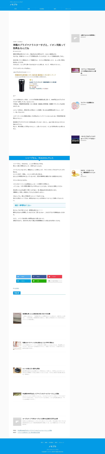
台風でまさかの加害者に (88, 35)
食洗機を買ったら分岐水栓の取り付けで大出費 (36, 314)
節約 (55, 8)
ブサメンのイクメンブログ (52, 449)
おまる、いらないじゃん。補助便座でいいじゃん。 (88, 172)
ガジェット (68, 8)
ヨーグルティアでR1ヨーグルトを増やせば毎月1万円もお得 (40, 418)
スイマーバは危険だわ (87, 102)
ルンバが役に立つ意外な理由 (31, 368)
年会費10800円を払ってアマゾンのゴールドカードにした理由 (41, 393)
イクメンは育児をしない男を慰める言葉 (29, 432)
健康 (29, 8)
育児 (16, 8)
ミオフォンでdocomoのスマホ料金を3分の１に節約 (88, 71)
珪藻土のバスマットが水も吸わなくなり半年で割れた (38, 342)
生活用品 (42, 8)
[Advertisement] (25, 28)
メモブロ (13, 5)
